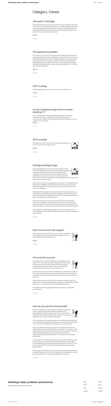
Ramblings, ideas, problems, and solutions (23, 2)
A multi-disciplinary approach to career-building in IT (53, 110)
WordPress (100, 401)
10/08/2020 (35, 38)
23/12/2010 (35, 152)
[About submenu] (102, 2)
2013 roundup (40, 86)
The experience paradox (45, 52)
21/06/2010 (35, 244)
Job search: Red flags (44, 21)
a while (40, 89)
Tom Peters (50, 287)
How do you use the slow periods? (50, 306)
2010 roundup (40, 139)
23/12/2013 (35, 96)
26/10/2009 (35, 357)
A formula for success (44, 257)
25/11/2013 (35, 126)
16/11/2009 (35, 293)
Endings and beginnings (45, 165)
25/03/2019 (35, 72)
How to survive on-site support (48, 230)
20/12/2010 (35, 216)
